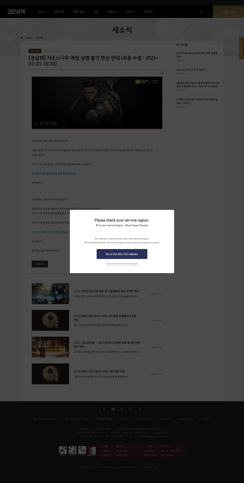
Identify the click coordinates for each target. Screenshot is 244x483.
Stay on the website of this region (122, 263)
